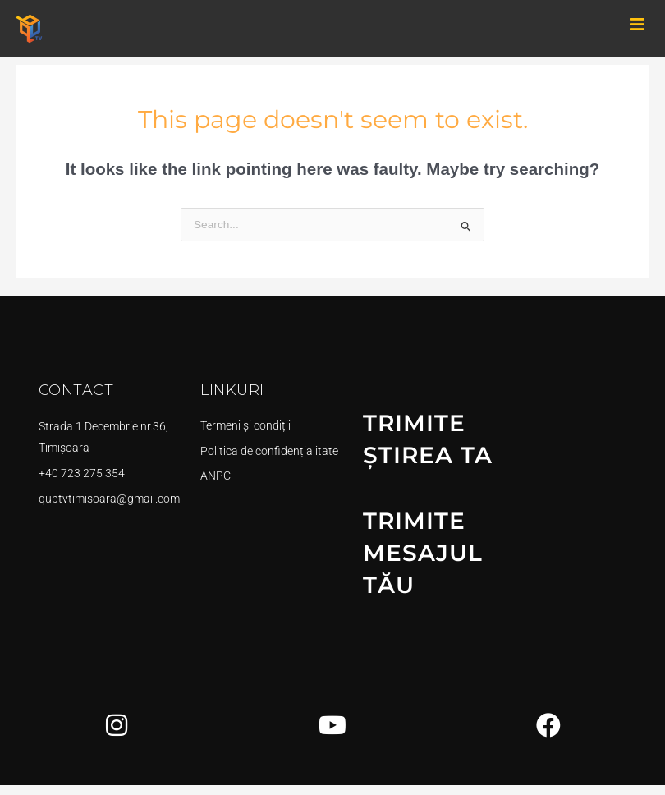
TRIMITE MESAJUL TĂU (426, 561)
